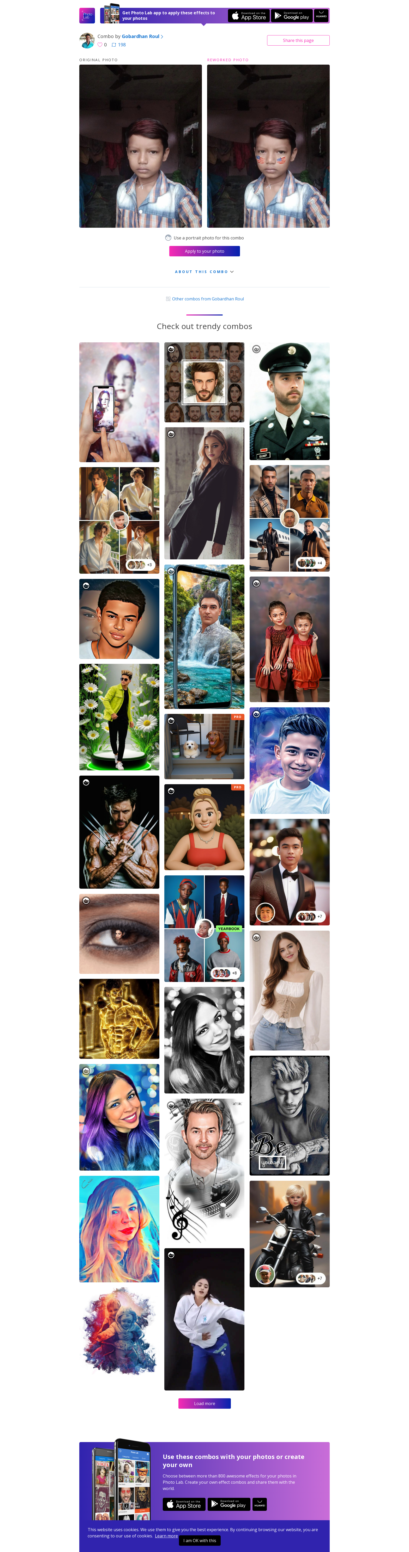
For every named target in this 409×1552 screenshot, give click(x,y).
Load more (204, 1403)
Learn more (166, 1536)
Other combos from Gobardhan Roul (204, 299)
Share (298, 40)
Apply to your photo (204, 251)
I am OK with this (199, 1540)
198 (119, 44)
